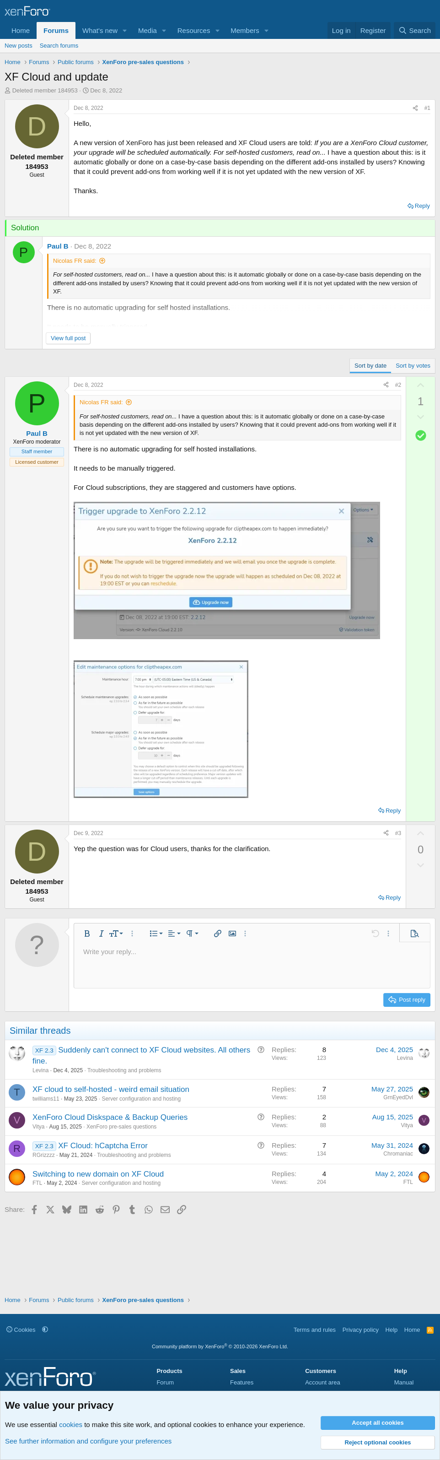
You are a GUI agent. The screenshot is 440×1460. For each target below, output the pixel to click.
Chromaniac (398, 1154)
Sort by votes (413, 365)
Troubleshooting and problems (124, 1070)
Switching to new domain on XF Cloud (98, 1174)
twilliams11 (45, 1099)
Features (241, 1382)
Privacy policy (361, 1329)
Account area (322, 1382)
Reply (422, 205)
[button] (124, 30)
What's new (100, 30)
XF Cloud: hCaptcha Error (103, 1145)
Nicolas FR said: (75, 260)
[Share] (415, 108)
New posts (18, 45)
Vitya (38, 1126)
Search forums (59, 45)
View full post (68, 338)
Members (245, 30)
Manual (404, 1382)
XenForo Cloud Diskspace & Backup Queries (110, 1117)
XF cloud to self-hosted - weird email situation (110, 1089)
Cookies (21, 1329)
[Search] (414, 30)
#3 (398, 833)
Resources (193, 30)
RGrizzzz (43, 1155)
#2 (398, 385)
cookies (70, 1424)
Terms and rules (315, 1329)
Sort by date (370, 365)
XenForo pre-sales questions (121, 1126)
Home (20, 30)
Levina (40, 1070)
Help (392, 1329)
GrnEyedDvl (398, 1097)
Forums (56, 30)
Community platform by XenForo (220, 1346)
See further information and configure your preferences (88, 1441)
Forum (165, 1382)
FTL (37, 1183)
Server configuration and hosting (141, 1099)
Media (147, 30)
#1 (427, 108)
